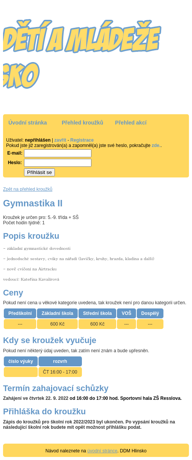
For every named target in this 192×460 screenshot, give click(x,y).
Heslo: (15, 162)
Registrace (82, 140)
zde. (156, 145)
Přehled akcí (131, 123)
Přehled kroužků (82, 123)
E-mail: (14, 153)
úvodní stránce (102, 451)
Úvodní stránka (27, 123)
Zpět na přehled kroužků (27, 189)
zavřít (60, 140)
